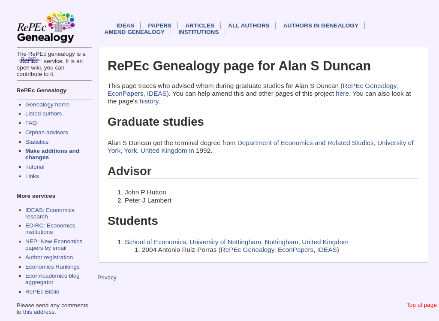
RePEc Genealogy (369, 85)
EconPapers (125, 93)
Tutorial (35, 167)
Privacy (107, 277)
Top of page (421, 305)
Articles (199, 25)
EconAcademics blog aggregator (52, 279)
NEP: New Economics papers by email (53, 244)
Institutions (198, 32)
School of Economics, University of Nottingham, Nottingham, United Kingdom (237, 241)
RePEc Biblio (42, 291)
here (342, 93)
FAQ (31, 123)
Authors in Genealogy (320, 25)
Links (32, 176)
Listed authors (43, 113)
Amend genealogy (135, 32)
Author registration (49, 257)
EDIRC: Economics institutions (50, 228)
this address (38, 312)
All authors (249, 25)
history (148, 101)
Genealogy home (47, 104)
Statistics (36, 142)
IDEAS (126, 25)
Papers (159, 25)
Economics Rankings (52, 266)
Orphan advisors (46, 132)
